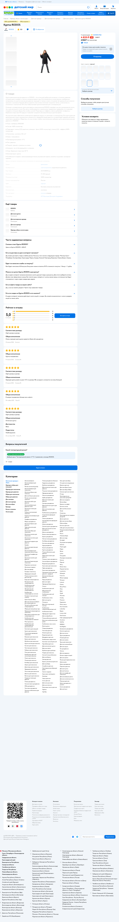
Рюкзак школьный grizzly (31, 486)
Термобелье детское (47, 644)
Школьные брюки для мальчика (31, 493)
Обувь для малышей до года (32, 609)
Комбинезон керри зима (49, 639)
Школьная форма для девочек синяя (30, 505)
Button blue (63, 567)
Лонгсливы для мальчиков (32, 671)
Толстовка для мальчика (31, 648)
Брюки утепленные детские (50, 661)
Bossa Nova (63, 586)
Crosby (62, 598)
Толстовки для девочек (31, 688)
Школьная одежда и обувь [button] (12, 482)
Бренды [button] (8, 507)
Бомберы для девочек (48, 541)
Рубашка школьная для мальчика (31, 512)
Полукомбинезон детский (49, 618)
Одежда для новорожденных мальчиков (32, 611)
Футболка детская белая (48, 650)
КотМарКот (63, 626)
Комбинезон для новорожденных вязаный (31, 618)
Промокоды (35, 812)
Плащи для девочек (47, 628)
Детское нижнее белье (66, 644)
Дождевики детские (47, 637)
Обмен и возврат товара (38, 808)
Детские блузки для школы (32, 496)
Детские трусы (64, 646)
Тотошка (62, 580)
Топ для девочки (64, 649)
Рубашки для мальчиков (31, 650)
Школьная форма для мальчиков (30, 489)
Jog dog (44, 691)
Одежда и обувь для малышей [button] (12, 486)
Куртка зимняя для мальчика (32, 643)
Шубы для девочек (47, 497)
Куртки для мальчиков (31, 631)
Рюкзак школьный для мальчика (30, 498)
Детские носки (64, 633)
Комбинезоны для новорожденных (29, 586)
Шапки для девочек (65, 664)
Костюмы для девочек (48, 543)
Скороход (62, 513)
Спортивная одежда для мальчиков (31, 634)
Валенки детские (64, 485)
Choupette (63, 555)
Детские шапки (64, 657)
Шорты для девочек (47, 524)
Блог (75, 818)
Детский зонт (63, 689)
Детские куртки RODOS (83, 19)
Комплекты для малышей (31, 629)
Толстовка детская (47, 630)
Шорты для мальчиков (31, 665)
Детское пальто (46, 648)
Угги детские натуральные (67, 483)
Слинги (44, 586)
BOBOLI (62, 624)
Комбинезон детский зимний (48, 594)
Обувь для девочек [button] (12, 497)
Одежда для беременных (49, 584)
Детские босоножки (65, 508)
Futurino (62, 575)
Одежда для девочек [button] (12, 492)
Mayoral (62, 562)
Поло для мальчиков (30, 652)
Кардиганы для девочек (48, 483)
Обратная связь (36, 822)
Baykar (61, 611)
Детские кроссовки (47, 683)
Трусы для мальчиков (65, 642)
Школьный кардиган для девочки (31, 542)
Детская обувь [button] (10, 504)
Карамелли (63, 602)
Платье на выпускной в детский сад (31, 576)
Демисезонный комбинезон (46, 591)
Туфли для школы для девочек (30, 528)
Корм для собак (99, 810)
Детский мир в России (10, 839)
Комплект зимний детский (49, 641)
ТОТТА (62, 622)
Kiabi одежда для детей (66, 617)
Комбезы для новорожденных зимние (31, 593)
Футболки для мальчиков (31, 641)
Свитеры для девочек (48, 503)
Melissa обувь (63, 523)
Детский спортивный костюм (48, 605)
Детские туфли (46, 582)
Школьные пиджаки (30, 567)
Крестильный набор (30, 599)
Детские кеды (63, 538)
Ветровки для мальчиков (31, 637)
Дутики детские (64, 519)
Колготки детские (65, 631)
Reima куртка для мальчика (32, 676)
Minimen (62, 595)
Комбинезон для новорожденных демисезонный (29, 625)
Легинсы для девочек (48, 495)
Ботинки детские (64, 525)
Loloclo (62, 582)
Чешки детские (46, 678)
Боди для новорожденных (32, 579)
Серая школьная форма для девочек (32, 516)
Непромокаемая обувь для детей (67, 530)
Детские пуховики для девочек (48, 509)
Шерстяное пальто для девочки (48, 556)
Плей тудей (63, 547)
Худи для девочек (47, 545)
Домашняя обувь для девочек (47, 576)
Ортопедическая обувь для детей (49, 668)
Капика (62, 560)
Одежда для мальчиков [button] (13, 489)
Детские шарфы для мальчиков (65, 673)
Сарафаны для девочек (31, 519)
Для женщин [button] (10, 499)
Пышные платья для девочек (50, 491)
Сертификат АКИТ (37, 820)
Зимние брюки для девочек (49, 561)
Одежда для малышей (30, 574)
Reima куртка (45, 626)
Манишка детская (64, 681)
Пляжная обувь (64, 535)
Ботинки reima (64, 506)
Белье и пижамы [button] (11, 509)
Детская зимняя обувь (66, 521)
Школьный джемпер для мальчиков (31, 562)
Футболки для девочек (48, 485)
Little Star (62, 609)
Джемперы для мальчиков (32, 667)
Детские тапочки (47, 685)
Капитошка (63, 615)
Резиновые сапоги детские (49, 687)
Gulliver (62, 544)
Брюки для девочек (47, 536)
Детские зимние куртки (48, 646)
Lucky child (63, 613)
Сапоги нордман (46, 672)
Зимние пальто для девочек (32, 684)
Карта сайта (35, 825)
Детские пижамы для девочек (48, 500)
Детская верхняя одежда (52, 19)
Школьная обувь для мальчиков (30, 531)
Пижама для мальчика (30, 660)
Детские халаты (64, 640)
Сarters (62, 584)
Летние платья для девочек (49, 539)
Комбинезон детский (48, 588)
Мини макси (63, 604)
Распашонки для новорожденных (29, 582)
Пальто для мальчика (30, 658)
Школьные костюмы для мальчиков (31, 538)
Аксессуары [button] (9, 512)
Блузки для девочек (47, 547)
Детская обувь (46, 664)
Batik (61, 591)
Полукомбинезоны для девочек (48, 552)
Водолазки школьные (30, 565)
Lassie (61, 553)
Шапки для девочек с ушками (65, 684)
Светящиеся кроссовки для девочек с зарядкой (49, 573)
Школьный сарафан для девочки (31, 555)
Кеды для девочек (47, 579)
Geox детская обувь (65, 481)
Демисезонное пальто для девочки (49, 488)
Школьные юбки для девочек (30, 502)
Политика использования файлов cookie (41, 817)
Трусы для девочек (65, 635)
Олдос (61, 549)
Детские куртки (68, 19)
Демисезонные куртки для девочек (49, 506)
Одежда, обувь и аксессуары (19, 19)
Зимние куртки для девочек (49, 526)
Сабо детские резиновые (67, 528)
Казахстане (19, 839)
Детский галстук (64, 671)
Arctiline (62, 620)
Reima (61, 551)
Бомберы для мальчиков (31, 662)
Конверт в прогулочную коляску (31, 596)
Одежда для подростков (48, 613)
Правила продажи (37, 810)
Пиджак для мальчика (48, 652)
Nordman (44, 676)
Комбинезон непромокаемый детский (49, 608)
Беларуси (26, 839)
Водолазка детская (47, 635)
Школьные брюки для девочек (31, 524)
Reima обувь (63, 502)
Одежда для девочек (47, 493)
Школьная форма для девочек (30, 483)
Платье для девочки (30, 681)
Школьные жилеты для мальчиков (31, 535)
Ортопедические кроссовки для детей (65, 497)
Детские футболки (47, 616)
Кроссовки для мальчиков (49, 566)
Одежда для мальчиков (31, 669)
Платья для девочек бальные (50, 481)
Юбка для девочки (30, 686)
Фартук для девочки (30, 521)
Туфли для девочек (47, 568)
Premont (62, 600)
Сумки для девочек (65, 687)
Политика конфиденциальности (41, 815)
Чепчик (62, 651)
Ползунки (45, 602)
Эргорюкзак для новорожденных (29, 589)
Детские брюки (46, 657)
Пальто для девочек (47, 518)
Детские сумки (64, 668)
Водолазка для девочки (48, 563)
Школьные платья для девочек (30, 509)
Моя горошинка (29, 621)
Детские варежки (64, 653)
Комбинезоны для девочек (49, 512)
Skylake (27, 545)
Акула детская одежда (66, 542)
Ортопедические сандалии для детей (67, 516)
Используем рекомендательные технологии (16, 837)
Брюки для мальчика (30, 639)
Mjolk (61, 593)
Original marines (64, 569)
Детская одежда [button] (11, 502)
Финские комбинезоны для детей (49, 621)
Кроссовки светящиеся (48, 674)
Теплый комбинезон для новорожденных (31, 606)
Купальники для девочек (66, 629)
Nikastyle (62, 573)
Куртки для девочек (47, 550)
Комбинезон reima (47, 598)
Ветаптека (97, 815)
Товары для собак (99, 808)
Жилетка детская (46, 633)
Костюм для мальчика (30, 645)
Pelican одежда (64, 578)
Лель (61, 589)
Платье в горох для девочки (49, 559)
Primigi (62, 494)
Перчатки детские (65, 666)
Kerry (61, 564)
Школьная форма (29, 481)
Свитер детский (46, 659)
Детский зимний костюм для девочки (49, 529)
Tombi (61, 511)
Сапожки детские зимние (67, 492)
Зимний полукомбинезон (49, 655)
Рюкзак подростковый (66, 655)
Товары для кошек (99, 804)
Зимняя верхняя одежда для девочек (49, 521)
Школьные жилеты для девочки (31, 558)
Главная (6, 19)
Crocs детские (46, 680)
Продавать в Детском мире (39, 806)
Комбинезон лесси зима (49, 624)
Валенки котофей (64, 504)
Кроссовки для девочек (48, 570)
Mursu (61, 533)
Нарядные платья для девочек (30, 678)
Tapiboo (44, 689)
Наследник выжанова (65, 558)
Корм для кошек (99, 806)
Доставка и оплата (37, 804)
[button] (110, 13)
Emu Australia (63, 606)
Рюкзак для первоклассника (67, 660)
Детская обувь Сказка (66, 487)
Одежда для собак (99, 812)
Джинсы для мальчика (30, 673)
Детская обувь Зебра (65, 489)
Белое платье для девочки (49, 534)
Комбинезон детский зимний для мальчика (30, 655)
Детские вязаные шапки (66, 676)
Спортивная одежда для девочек (48, 515)
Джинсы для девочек (48, 532)
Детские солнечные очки (67, 679)
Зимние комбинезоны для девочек (32, 691)
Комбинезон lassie (47, 611)
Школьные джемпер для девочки (31, 547)
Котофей (62, 540)
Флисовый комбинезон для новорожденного (32, 615)
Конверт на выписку (30, 571)
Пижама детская (64, 637)
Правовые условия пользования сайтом (26, 835)
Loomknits (63, 571)
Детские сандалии (65, 500)
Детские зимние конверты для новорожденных (32, 602)
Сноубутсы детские (47, 666)
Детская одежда (36, 19)
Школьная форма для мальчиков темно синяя (31, 551)
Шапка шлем (63, 662)
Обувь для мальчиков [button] (12, 494)
